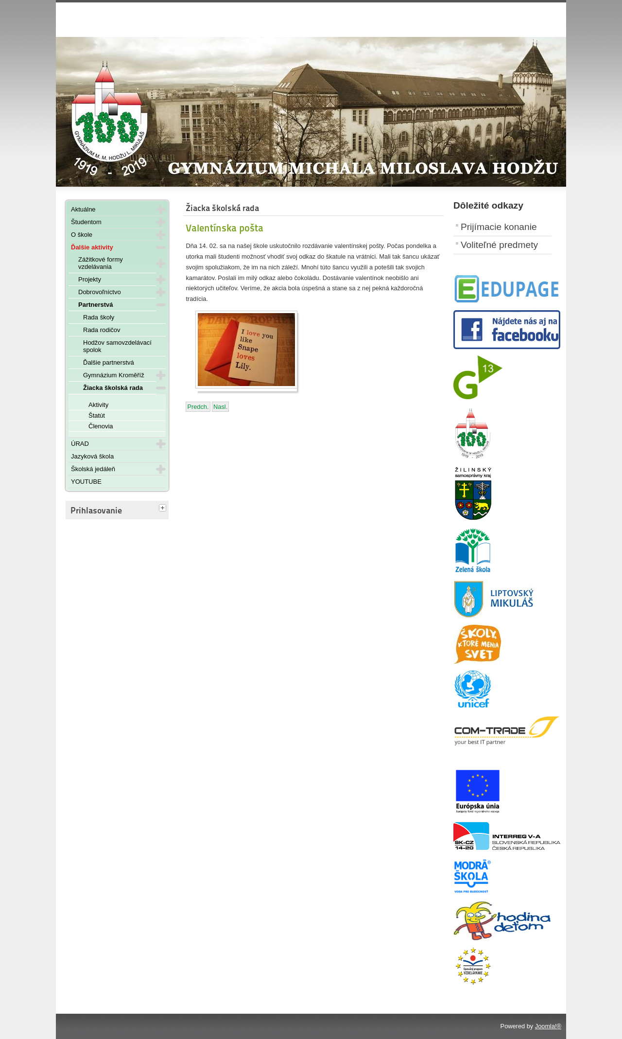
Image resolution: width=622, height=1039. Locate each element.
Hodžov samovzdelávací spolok (117, 346)
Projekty (89, 279)
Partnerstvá (95, 304)
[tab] (164, 508)
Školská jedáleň (93, 469)
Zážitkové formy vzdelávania (100, 263)
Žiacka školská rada (113, 387)
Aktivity (98, 404)
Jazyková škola (92, 456)
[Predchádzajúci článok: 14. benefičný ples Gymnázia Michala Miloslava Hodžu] (198, 407)
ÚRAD (80, 443)
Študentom (86, 222)
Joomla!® (548, 1026)
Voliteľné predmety (499, 245)
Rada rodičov (102, 330)
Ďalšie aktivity (92, 247)
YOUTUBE (86, 481)
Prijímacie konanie (499, 227)
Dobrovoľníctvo (99, 292)
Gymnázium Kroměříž (113, 375)
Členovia (100, 426)
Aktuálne (83, 209)
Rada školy (98, 317)
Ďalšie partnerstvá (108, 362)
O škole (81, 234)
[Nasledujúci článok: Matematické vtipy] (220, 407)
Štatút (96, 415)
